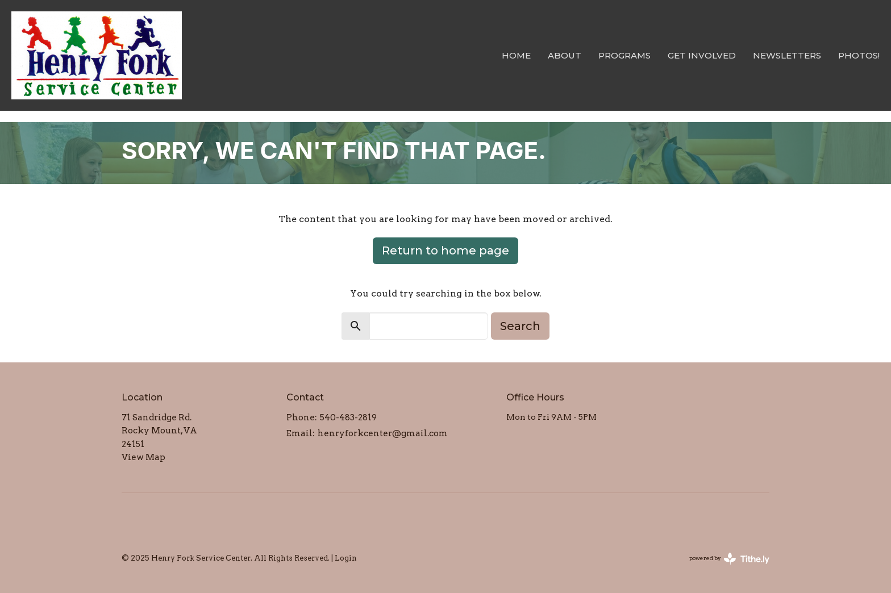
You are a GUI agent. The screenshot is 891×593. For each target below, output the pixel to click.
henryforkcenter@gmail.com (383, 433)
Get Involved (702, 55)
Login (346, 558)
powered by (729, 559)
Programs (624, 55)
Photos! (859, 55)
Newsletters (787, 55)
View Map (143, 457)
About (564, 55)
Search (520, 326)
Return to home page (445, 250)
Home (516, 55)
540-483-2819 (348, 417)
